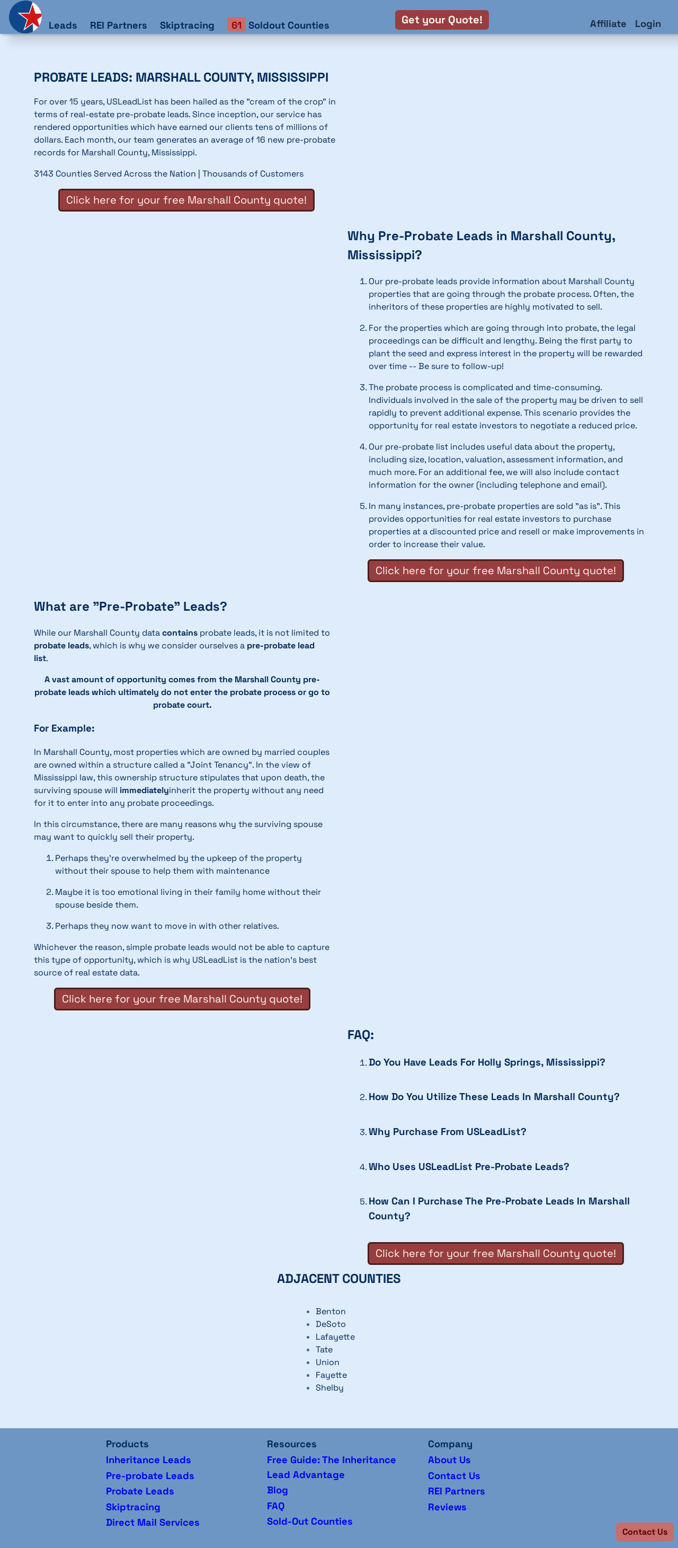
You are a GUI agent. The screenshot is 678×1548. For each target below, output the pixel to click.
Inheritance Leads (148, 1460)
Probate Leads (140, 1491)
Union (328, 1362)
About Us (449, 1460)
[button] (645, 1532)
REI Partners (118, 25)
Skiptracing (187, 25)
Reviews (447, 1507)
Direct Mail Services (153, 1522)
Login (648, 23)
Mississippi (173, 152)
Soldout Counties (278, 24)
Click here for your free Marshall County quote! (186, 200)
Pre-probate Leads (150, 1476)
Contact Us (454, 1476)
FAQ (275, 1506)
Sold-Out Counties (310, 1521)
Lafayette (335, 1336)
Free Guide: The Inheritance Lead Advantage (331, 1467)
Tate (324, 1349)
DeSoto (331, 1324)
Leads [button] (63, 25)
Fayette (331, 1374)
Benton (331, 1311)
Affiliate (608, 23)
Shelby (330, 1387)
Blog (277, 1490)
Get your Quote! (442, 20)
